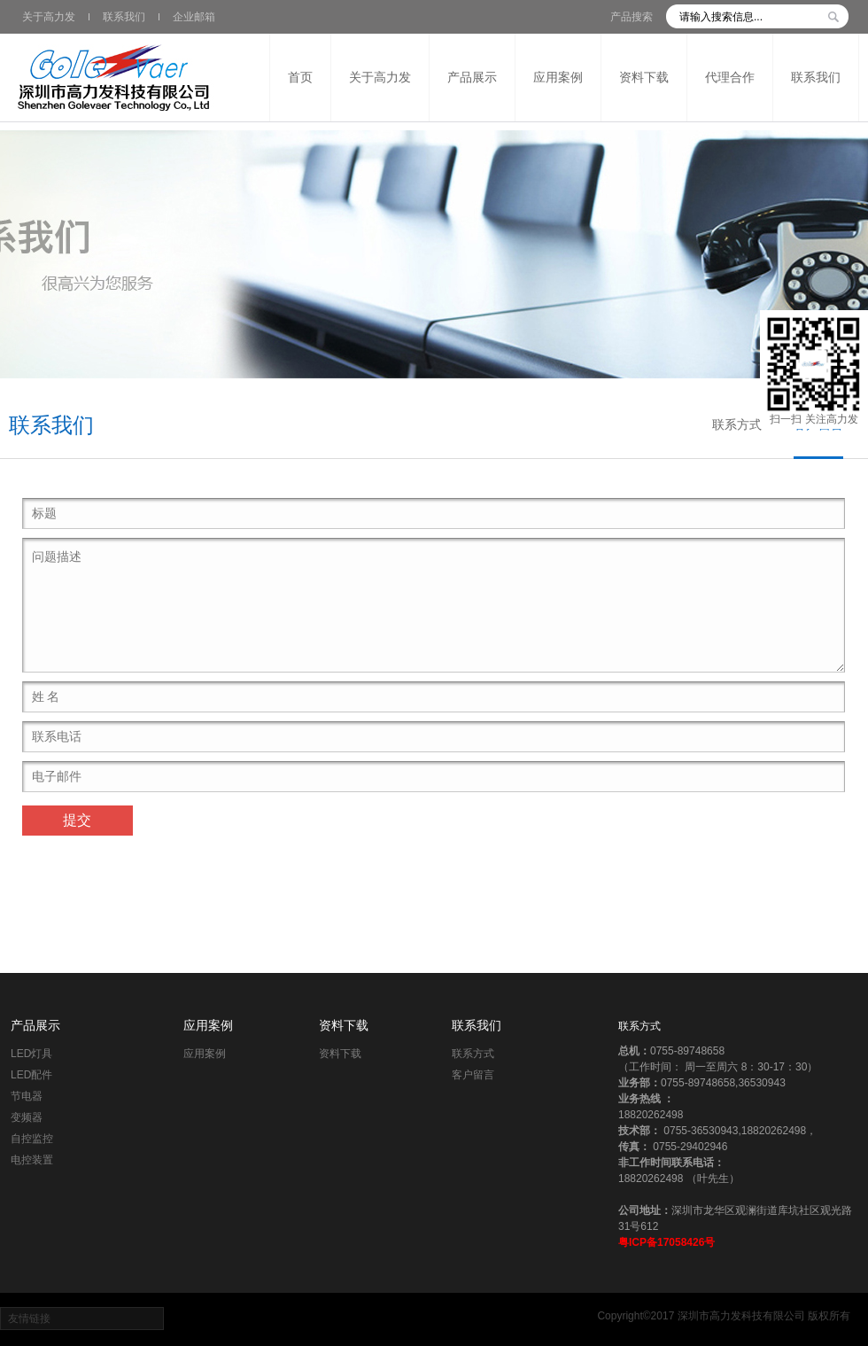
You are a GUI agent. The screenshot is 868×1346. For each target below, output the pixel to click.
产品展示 (35, 1025)
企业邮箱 (194, 17)
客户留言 (473, 1075)
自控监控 (32, 1138)
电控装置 (32, 1160)
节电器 (27, 1096)
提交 (77, 820)
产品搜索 (631, 17)
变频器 (27, 1117)
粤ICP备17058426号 (666, 1242)
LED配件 (31, 1075)
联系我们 (124, 17)
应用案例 (208, 1025)
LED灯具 (31, 1053)
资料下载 (343, 1025)
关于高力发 (48, 17)
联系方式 (737, 424)
